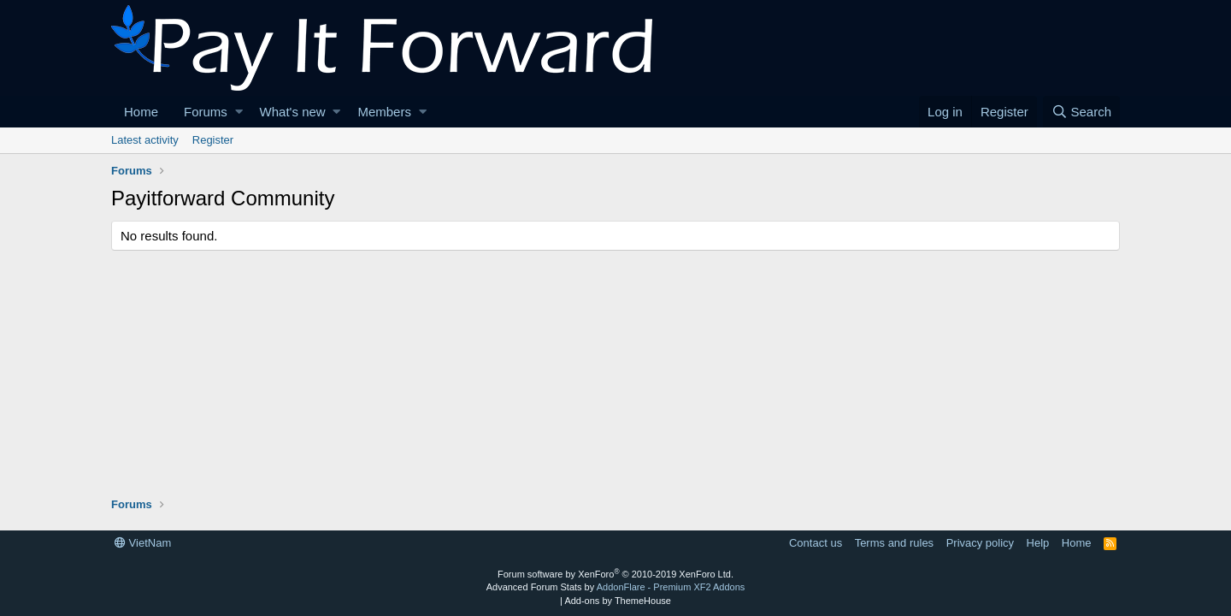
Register (212, 139)
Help (1038, 542)
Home (141, 111)
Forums (205, 111)
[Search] (1081, 111)
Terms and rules (894, 542)
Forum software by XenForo (615, 574)
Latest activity (145, 139)
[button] (239, 111)
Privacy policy (980, 542)
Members (384, 111)
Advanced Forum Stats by (615, 587)
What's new (293, 111)
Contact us (815, 542)
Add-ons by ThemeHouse (617, 600)
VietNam (143, 542)
